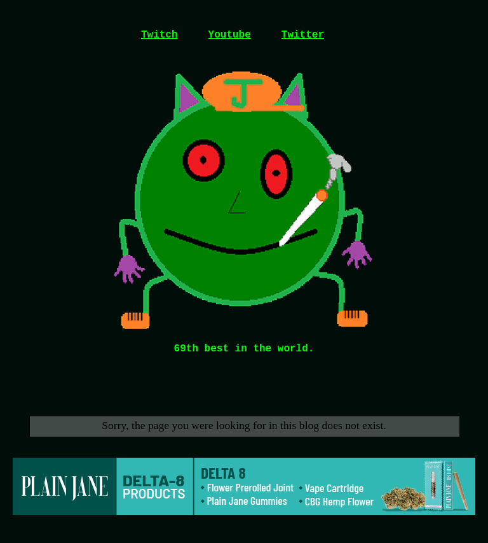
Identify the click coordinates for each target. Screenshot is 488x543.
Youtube (229, 35)
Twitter (302, 35)
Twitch (159, 35)
